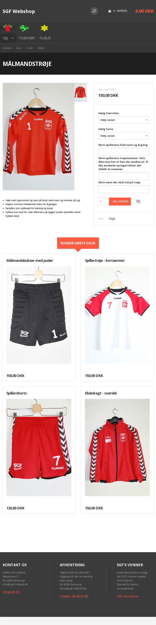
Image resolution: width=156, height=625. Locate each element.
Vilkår (41, 48)
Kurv (19, 48)
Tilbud (45, 38)
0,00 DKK (144, 11)
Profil (30, 48)
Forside (7, 48)
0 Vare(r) (120, 11)
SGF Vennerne (127, 596)
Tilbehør (26, 38)
